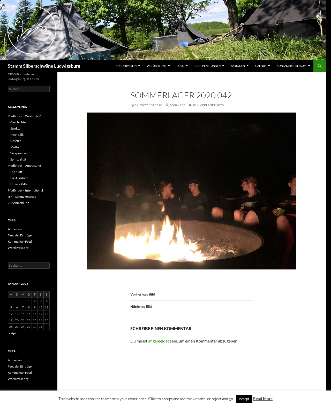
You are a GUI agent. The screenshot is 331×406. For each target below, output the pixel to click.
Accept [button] (244, 399)
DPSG (180, 65)
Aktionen (238, 65)
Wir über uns (156, 65)
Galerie (260, 65)
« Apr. (13, 333)
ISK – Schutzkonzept (22, 196)
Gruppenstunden (207, 65)
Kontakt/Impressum (291, 65)
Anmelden (15, 229)
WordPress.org (18, 248)
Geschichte (18, 122)
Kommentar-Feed (20, 241)
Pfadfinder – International (25, 190)
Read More (263, 398)
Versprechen (19, 153)
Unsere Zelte (18, 184)
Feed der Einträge (20, 235)
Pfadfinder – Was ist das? (24, 116)
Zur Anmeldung (18, 203)
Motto (14, 147)
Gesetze (15, 141)
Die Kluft (16, 172)
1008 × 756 (177, 105)
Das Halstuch (19, 178)
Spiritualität (18, 159)
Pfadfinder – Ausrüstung (24, 166)
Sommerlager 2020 (208, 105)
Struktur (16, 128)
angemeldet (158, 340)
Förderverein (126, 65)
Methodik (17, 135)
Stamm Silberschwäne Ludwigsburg (44, 66)
